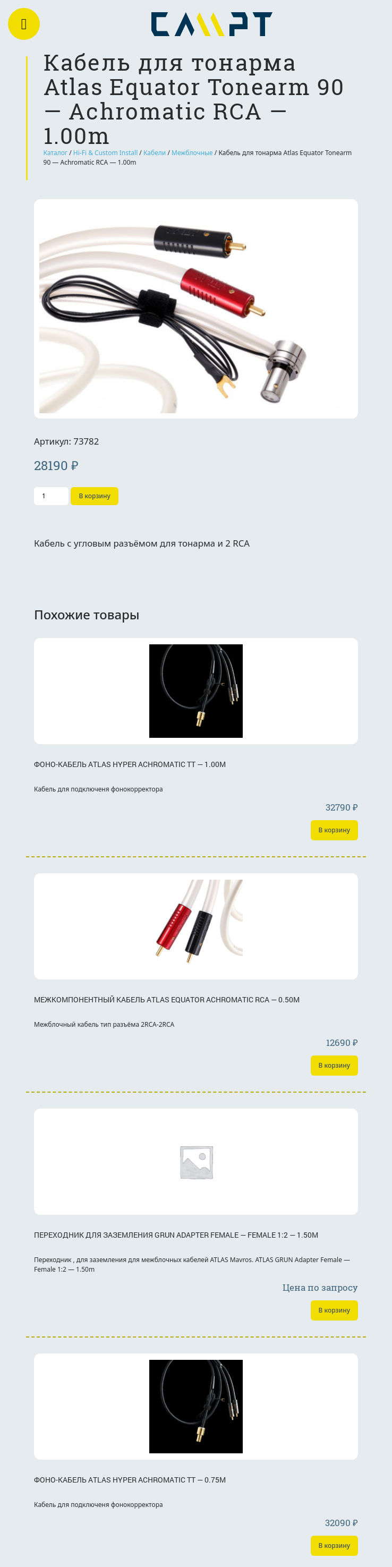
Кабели (154, 152)
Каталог (56, 152)
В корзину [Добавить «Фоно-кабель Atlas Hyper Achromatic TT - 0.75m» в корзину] (334, 1545)
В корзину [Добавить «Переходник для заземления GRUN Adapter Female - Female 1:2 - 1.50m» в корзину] (334, 1310)
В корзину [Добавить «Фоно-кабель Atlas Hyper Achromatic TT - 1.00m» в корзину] (334, 829)
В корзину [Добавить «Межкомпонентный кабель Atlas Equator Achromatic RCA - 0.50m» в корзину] (334, 1065)
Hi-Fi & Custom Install (105, 152)
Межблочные (192, 152)
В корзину (94, 495)
